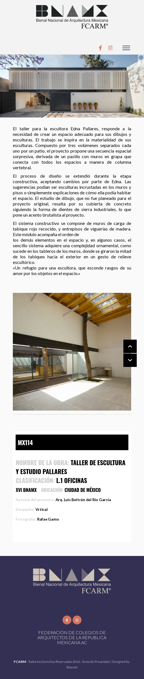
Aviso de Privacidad (96, 662)
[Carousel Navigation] (124, 353)
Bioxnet (72, 667)
